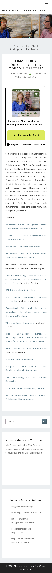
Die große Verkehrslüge (22, 506)
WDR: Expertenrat (13, 322)
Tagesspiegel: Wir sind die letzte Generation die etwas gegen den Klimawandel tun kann (26, 312)
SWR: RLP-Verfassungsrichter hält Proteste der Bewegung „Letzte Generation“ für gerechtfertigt (26, 279)
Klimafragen (29, 322)
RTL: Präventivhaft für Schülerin (20, 290)
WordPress (40, 566)
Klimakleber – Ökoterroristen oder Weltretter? (26, 64)
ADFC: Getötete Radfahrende (19, 359)
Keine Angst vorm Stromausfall (26, 512)
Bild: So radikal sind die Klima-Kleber (22, 246)
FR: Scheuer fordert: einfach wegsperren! (24, 388)
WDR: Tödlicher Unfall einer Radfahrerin (26, 348)
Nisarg (30, 569)
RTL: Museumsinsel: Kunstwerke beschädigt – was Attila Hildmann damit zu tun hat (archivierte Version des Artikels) (26, 337)
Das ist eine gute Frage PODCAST (24, 10)
